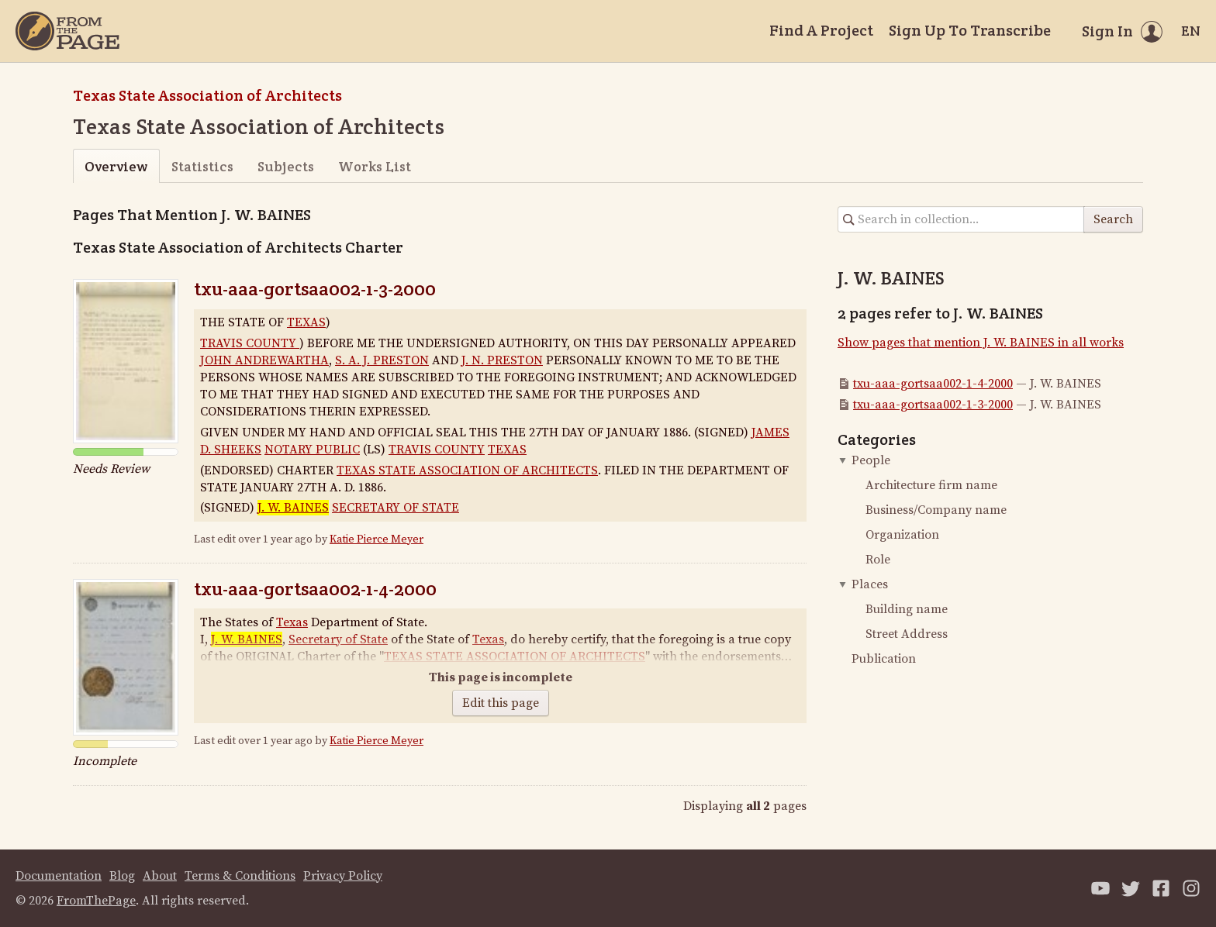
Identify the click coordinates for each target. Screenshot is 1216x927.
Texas (292, 622)
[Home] (67, 31)
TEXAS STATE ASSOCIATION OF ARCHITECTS (467, 470)
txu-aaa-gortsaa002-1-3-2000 (315, 289)
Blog (122, 876)
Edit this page (500, 703)
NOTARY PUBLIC (312, 449)
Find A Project (821, 30)
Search (1113, 219)
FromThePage (96, 900)
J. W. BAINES (293, 507)
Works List (374, 166)
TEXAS (306, 322)
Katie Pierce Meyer (376, 539)
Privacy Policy (342, 876)
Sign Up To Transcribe (970, 30)
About (160, 876)
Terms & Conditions (240, 876)
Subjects (285, 166)
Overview (116, 166)
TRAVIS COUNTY (249, 343)
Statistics (202, 166)
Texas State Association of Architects (207, 95)
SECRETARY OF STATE (395, 507)
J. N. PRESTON (502, 360)
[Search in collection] (961, 219)
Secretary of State (338, 639)
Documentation (59, 876)
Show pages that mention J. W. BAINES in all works (981, 342)
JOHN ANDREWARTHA (264, 360)
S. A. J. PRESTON (382, 360)
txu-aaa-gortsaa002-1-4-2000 (315, 589)
